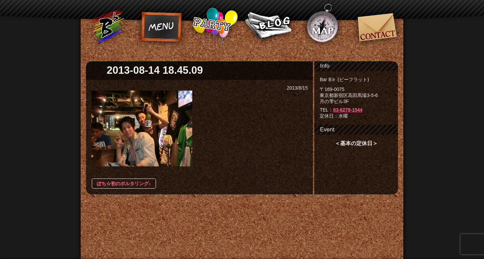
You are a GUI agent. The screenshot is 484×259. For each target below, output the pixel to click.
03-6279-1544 (347, 109)
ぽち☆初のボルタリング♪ (124, 183)
